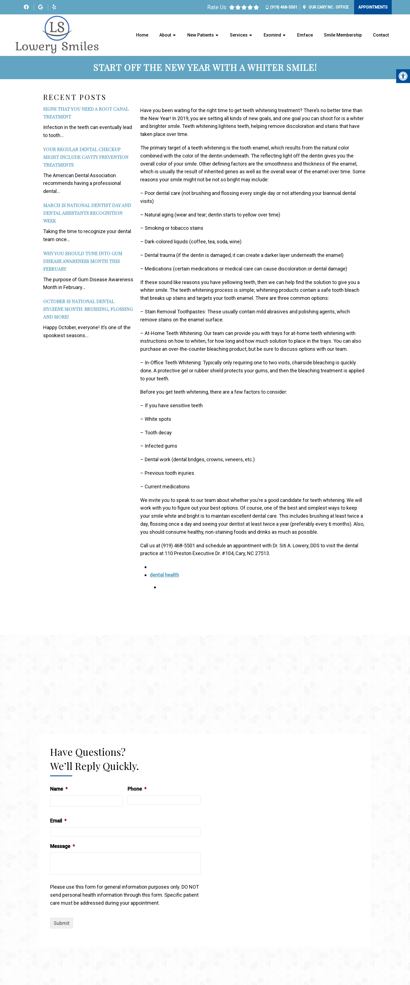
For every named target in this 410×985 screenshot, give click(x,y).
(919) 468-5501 (283, 7)
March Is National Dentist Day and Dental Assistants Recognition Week (87, 213)
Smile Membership (343, 35)
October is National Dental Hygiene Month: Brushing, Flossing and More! (88, 309)
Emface (305, 35)
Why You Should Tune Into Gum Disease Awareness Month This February (82, 261)
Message (62, 846)
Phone (137, 789)
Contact (381, 35)
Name (59, 789)
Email (58, 821)
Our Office (328, 7)
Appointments (373, 7)
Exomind (272, 35)
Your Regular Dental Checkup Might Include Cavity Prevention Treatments (85, 157)
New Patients (200, 35)
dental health (164, 575)
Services (239, 35)
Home (142, 35)
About (165, 35)
